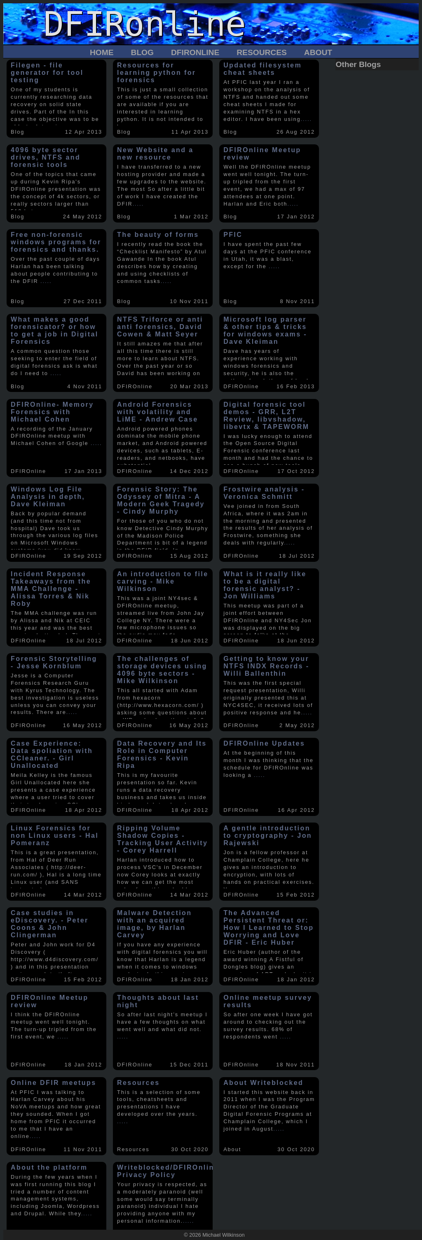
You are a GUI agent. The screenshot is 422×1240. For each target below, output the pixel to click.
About (318, 52)
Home (102, 52)
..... (306, 119)
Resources (262, 52)
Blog (142, 52)
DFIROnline (195, 52)
